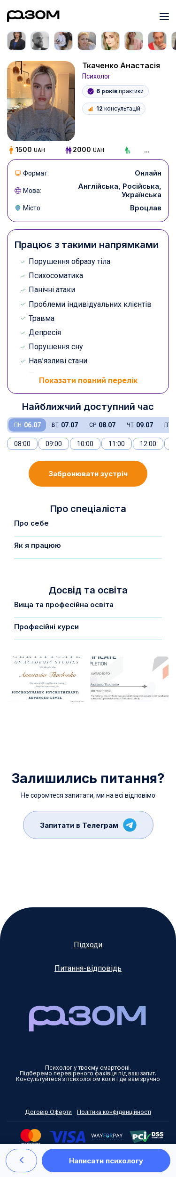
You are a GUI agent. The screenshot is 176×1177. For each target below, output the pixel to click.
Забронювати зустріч (88, 473)
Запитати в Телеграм (88, 825)
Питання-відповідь (88, 968)
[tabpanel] (19, 41)
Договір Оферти (48, 1112)
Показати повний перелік (88, 380)
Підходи (88, 944)
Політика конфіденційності (114, 1112)
